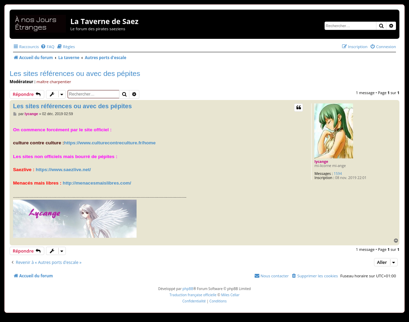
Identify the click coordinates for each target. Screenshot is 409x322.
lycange (321, 161)
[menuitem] (47, 46)
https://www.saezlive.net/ (63, 169)
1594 (338, 173)
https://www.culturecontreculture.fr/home (110, 142)
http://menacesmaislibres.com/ (97, 183)
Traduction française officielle (193, 294)
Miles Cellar (230, 294)
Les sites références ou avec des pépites (75, 73)
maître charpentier (53, 81)
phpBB (188, 288)
